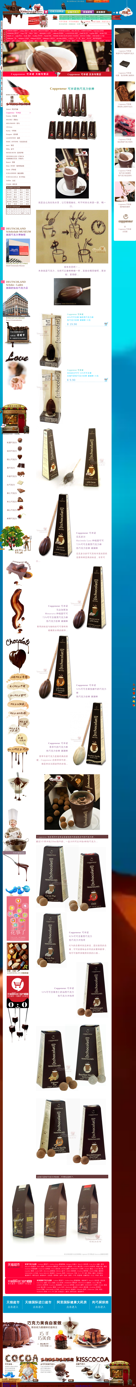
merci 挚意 (10, 145)
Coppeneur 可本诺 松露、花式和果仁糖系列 (125, 74)
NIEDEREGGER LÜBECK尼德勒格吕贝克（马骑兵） (15, 157)
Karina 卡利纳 (11, 131)
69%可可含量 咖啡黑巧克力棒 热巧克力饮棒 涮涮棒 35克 (80, 317)
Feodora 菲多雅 (11, 116)
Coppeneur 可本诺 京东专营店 (84, 74)
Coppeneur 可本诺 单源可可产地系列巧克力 (125, 52)
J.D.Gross (9, 127)
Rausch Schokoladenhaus (18, 306)
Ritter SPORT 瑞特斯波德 (15, 166)
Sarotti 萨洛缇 (11, 169)
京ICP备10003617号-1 (83, 1386)
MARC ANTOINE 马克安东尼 (16, 142)
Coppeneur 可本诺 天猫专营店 (30, 74)
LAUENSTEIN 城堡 (13, 138)
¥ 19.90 (72, 324)
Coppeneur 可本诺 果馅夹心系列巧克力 (124, 105)
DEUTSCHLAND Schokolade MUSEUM (18, 231)
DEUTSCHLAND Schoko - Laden (17, 284)
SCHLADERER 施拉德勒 (15, 173)
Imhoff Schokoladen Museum (18, 253)
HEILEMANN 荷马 (13, 123)
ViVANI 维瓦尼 (11, 184)
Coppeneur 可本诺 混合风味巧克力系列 (124, 141)
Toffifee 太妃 (10, 180)
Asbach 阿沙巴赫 (12, 109)
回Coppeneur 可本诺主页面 (125, 229)
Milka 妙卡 (10, 149)
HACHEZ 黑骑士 (12, 120)
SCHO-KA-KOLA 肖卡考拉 (15, 177)
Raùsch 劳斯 (10, 162)
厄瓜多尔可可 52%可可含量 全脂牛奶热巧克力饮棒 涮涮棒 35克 (83, 373)
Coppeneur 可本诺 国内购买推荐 (125, 205)
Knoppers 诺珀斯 (12, 134)
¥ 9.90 (71, 379)
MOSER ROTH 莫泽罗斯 (14, 153)
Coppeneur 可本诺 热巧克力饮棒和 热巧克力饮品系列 (125, 173)
